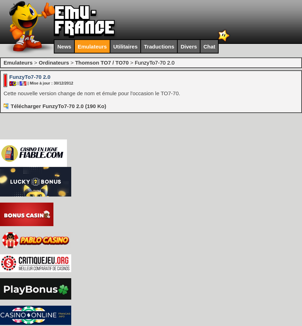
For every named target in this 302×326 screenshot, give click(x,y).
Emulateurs (92, 47)
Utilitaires (125, 47)
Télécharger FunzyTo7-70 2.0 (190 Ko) (58, 106)
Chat (209, 47)
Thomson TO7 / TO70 (102, 63)
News (64, 47)
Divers (189, 47)
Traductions (159, 47)
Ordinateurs (54, 63)
